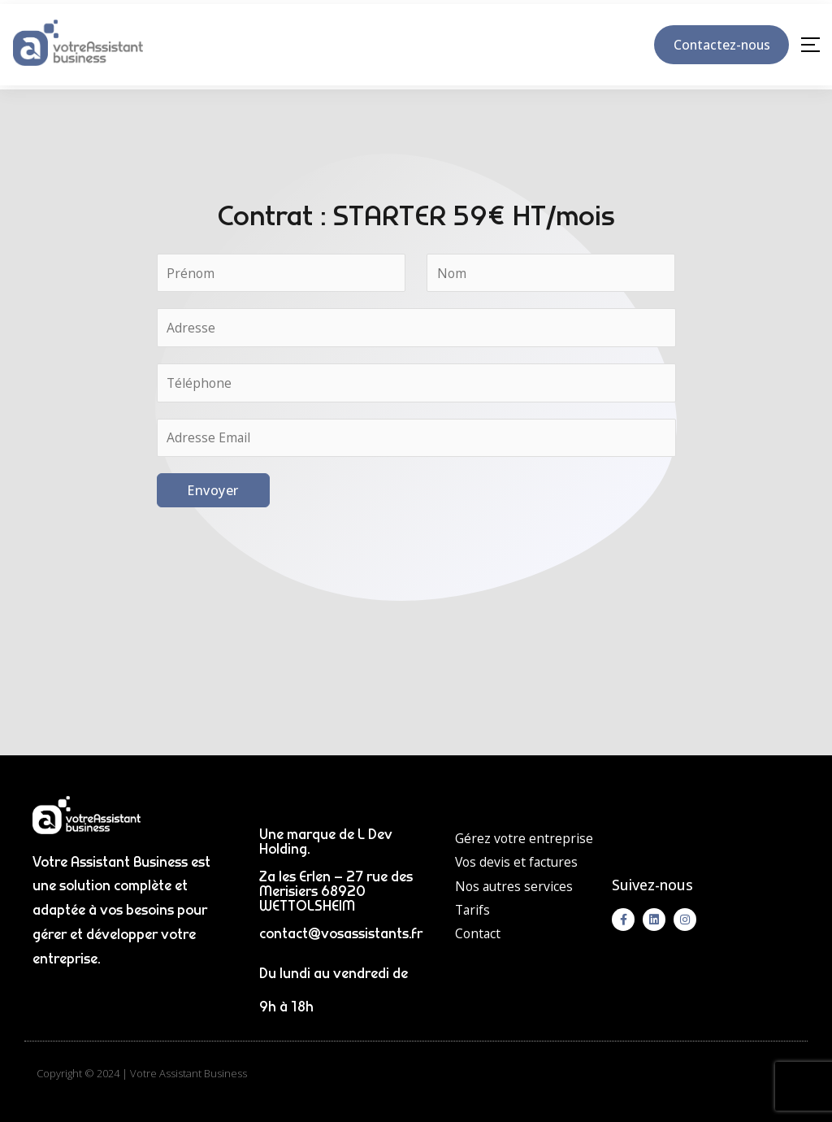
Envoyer (213, 491)
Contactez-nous (718, 45)
